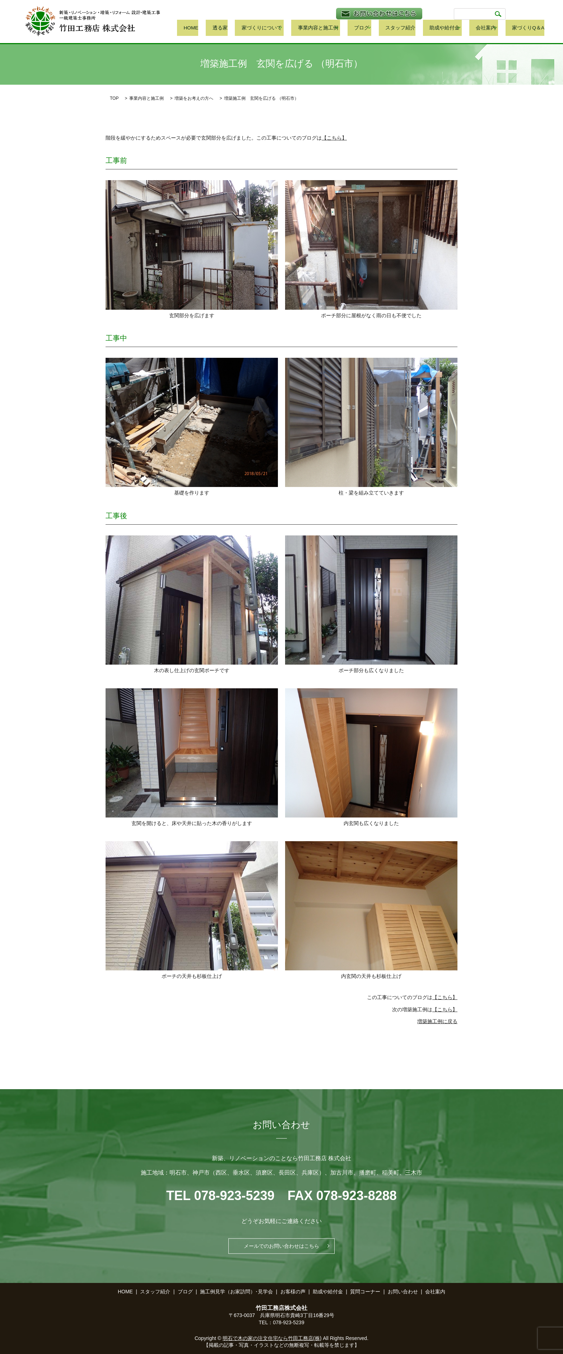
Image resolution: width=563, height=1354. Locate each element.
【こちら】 (334, 138)
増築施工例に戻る (437, 1021)
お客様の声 (293, 1291)
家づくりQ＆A (529, 28)
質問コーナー (365, 1291)
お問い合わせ (403, 1291)
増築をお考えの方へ (194, 98)
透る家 (261, 28)
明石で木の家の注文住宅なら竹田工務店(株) (272, 1338)
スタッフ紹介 (419, 28)
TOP (114, 98)
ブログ (384, 28)
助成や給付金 (455, 28)
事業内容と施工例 (345, 28)
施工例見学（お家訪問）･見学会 (236, 1291)
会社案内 (491, 28)
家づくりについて (294, 28)
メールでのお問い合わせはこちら (281, 1246)
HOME (240, 28)
